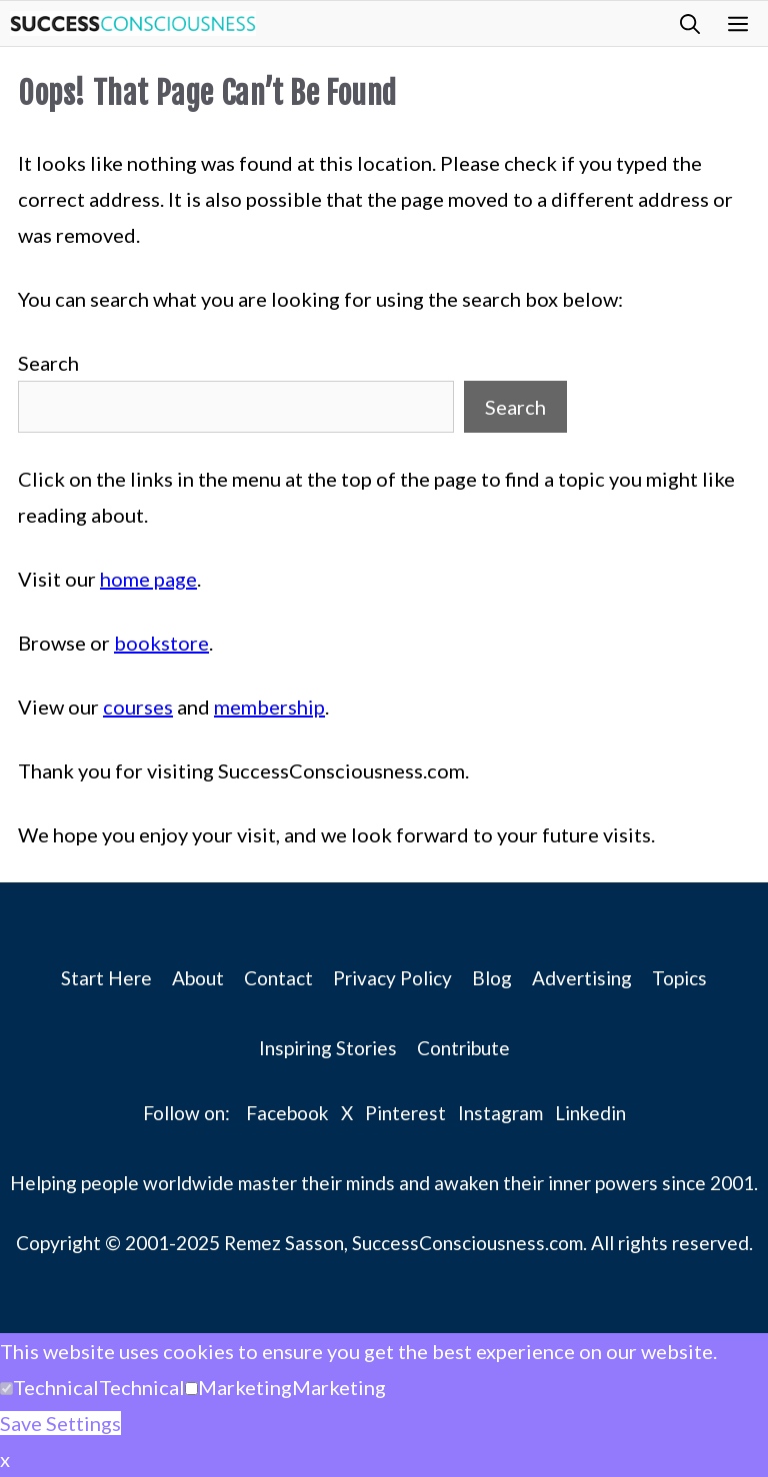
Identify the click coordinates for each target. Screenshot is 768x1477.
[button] (690, 23)
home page (148, 579)
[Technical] (6, 1388)
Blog (492, 977)
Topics (679, 977)
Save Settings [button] (60, 1423)
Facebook (287, 1112)
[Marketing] (191, 1388)
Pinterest (405, 1112)
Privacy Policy (392, 977)
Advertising (582, 977)
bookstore (161, 643)
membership (269, 707)
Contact (278, 977)
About (198, 977)
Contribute (463, 1047)
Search (48, 363)
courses (138, 707)
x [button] (5, 1459)
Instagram (500, 1112)
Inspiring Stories (328, 1047)
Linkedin (590, 1112)
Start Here (106, 977)
